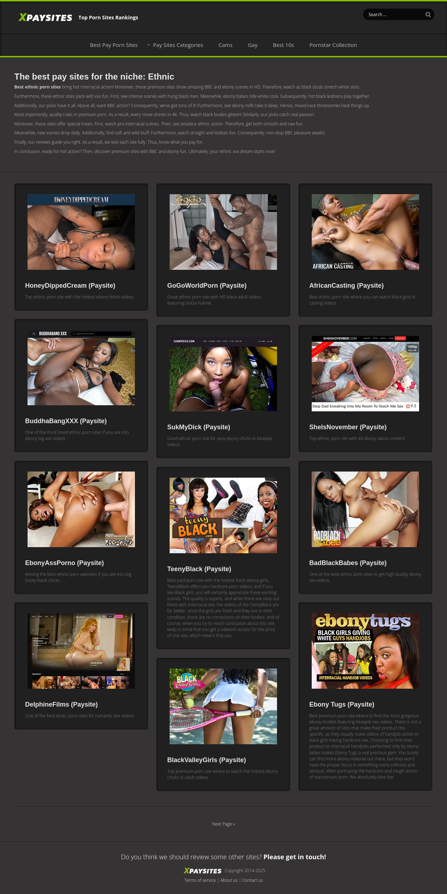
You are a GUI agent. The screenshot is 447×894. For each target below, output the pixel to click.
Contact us (252, 880)
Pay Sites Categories (178, 44)
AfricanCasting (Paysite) (346, 285)
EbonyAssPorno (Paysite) (64, 562)
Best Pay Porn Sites (113, 44)
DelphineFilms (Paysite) (61, 704)
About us (229, 880)
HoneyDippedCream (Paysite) (70, 285)
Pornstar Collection (333, 44)
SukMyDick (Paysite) (198, 427)
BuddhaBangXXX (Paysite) (66, 421)
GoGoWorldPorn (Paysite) (207, 285)
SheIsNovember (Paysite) (348, 427)
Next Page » (223, 824)
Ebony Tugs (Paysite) (341, 704)
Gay (253, 44)
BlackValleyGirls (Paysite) (206, 760)
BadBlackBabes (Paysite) (348, 562)
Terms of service (200, 880)
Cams (226, 44)
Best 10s (283, 44)
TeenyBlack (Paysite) (199, 569)
